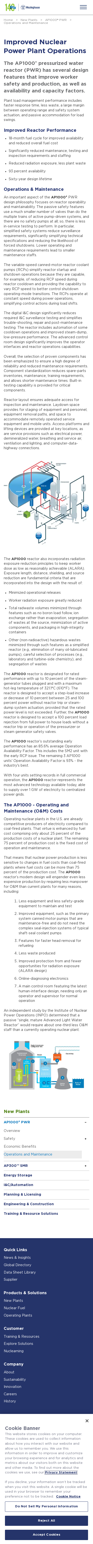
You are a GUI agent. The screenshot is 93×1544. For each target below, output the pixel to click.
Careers (10, 1394)
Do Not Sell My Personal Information (46, 1506)
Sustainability (15, 1379)
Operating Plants (18, 1315)
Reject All (46, 1520)
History (10, 1401)
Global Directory (17, 1265)
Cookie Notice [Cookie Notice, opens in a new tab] (68, 1496)
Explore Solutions (18, 1344)
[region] (46, 1479)
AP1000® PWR (56, 19)
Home (8, 19)
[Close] (87, 1420)
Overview (12, 1131)
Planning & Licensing (22, 1194)
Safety (9, 1139)
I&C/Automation (18, 1185)
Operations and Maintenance (28, 1154)
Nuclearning (14, 1351)
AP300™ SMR (16, 1166)
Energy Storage (18, 1175)
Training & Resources (21, 1336)
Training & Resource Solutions (31, 1214)
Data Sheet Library (20, 1272)
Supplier (10, 1279)
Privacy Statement (61, 1472)
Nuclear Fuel (14, 1308)
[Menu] (83, 7)
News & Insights (17, 1258)
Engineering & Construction (29, 1204)
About (9, 1372)
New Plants (29, 19)
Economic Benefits (20, 1146)
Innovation (12, 1387)
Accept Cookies (47, 1534)
